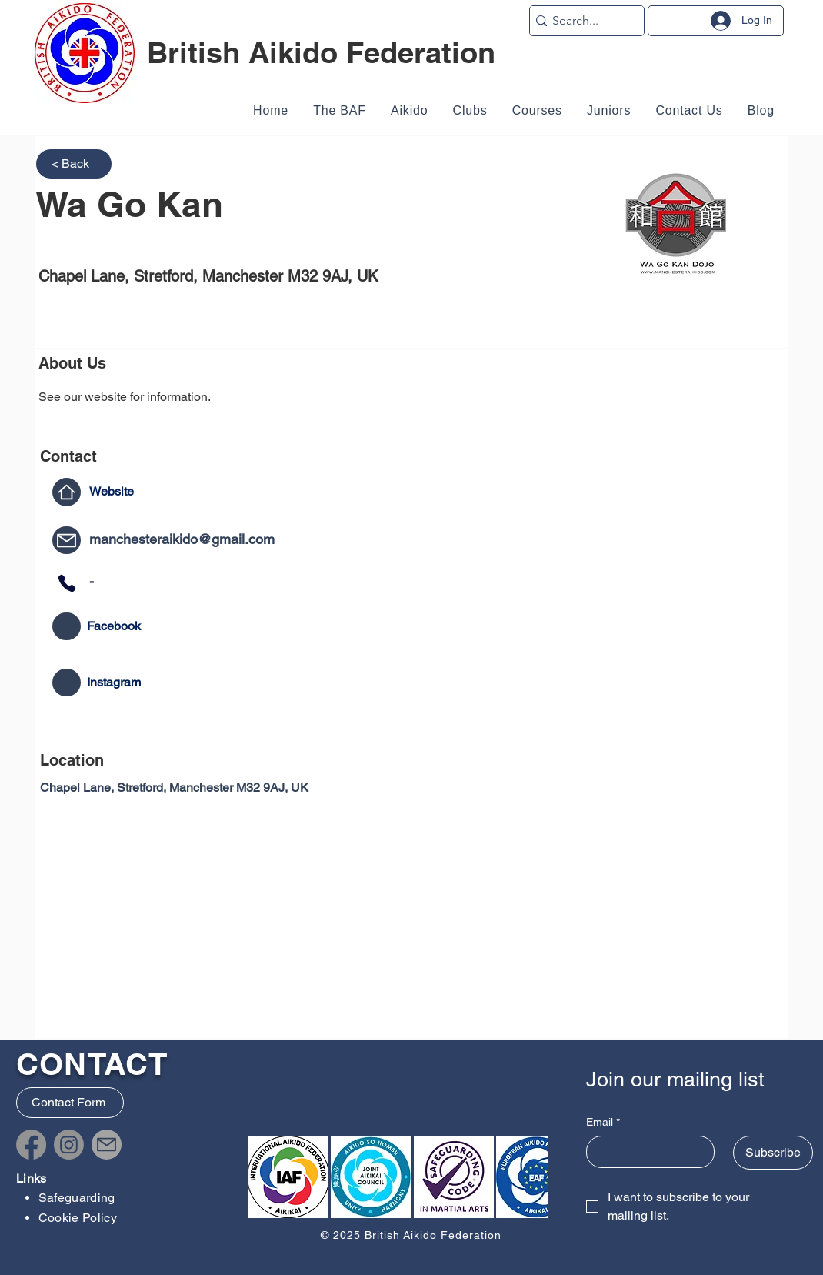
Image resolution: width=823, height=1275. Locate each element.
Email (603, 1122)
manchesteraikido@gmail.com (182, 539)
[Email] (646, 1151)
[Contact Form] (70, 1102)
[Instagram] (69, 1145)
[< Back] (73, 164)
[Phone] (66, 583)
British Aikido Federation (321, 52)
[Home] (66, 492)
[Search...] (581, 20)
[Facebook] (31, 1145)
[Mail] (66, 540)
